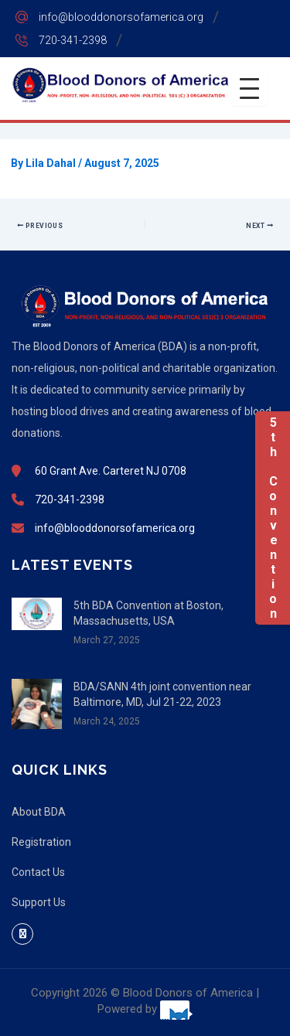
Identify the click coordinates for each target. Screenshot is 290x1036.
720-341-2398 (73, 40)
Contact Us (38, 872)
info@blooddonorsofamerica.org (121, 17)
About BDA (39, 812)
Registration (41, 842)
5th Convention (272, 518)
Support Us (39, 902)
